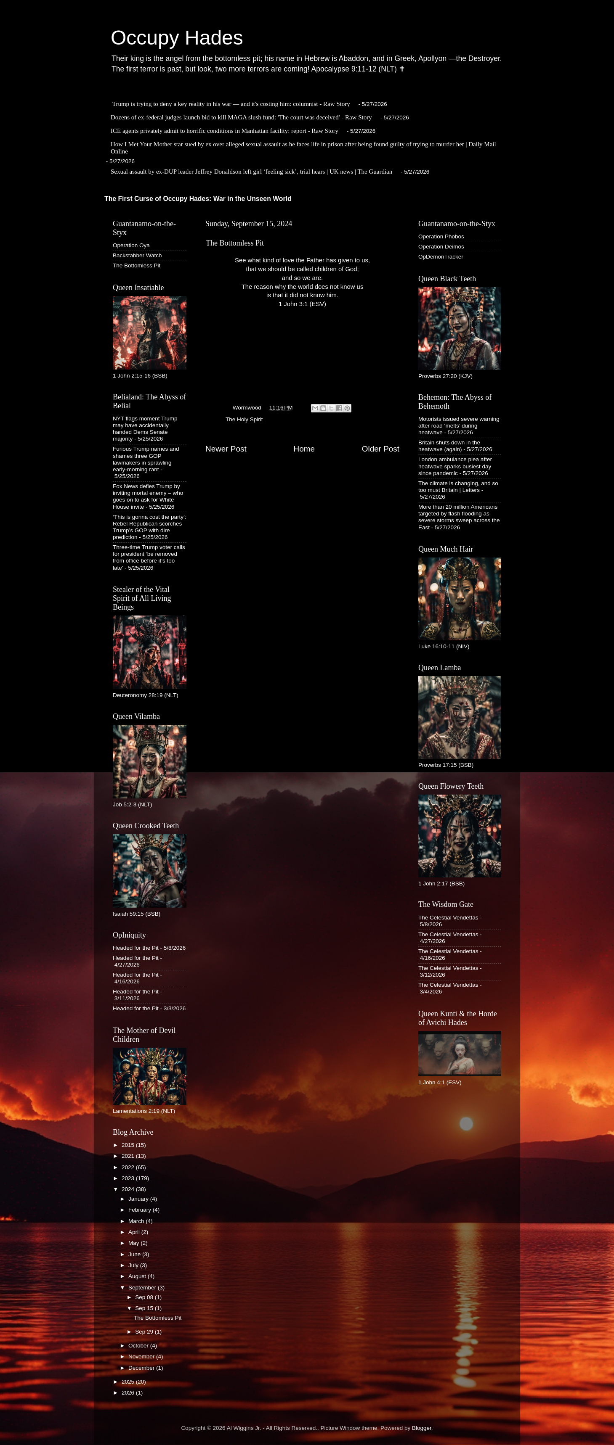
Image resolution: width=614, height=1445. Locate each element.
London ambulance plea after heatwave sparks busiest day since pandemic (455, 466)
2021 (129, 1156)
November (142, 1356)
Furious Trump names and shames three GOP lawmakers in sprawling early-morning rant (146, 459)
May (134, 1243)
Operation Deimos (441, 246)
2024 (129, 1189)
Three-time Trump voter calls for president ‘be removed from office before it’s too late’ (149, 557)
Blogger (421, 1428)
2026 (129, 1393)
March (137, 1221)
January (139, 1199)
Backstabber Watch (137, 255)
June (135, 1254)
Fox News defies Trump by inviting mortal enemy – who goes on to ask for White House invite (148, 496)
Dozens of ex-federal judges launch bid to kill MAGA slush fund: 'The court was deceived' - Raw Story (241, 117)
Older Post (380, 448)
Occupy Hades (177, 37)
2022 (129, 1167)
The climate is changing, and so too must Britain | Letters (458, 486)
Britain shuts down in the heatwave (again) (449, 445)
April (134, 1232)
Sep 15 (145, 1308)
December (142, 1368)
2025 (129, 1382)
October (139, 1345)
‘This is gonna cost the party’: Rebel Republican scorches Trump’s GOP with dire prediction (149, 527)
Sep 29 (145, 1332)
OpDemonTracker (440, 257)
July (134, 1265)
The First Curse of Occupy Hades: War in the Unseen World (198, 198)
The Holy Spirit (244, 419)
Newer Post (226, 448)
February (140, 1210)
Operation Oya (131, 245)
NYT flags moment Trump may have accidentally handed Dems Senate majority (145, 428)
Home (304, 448)
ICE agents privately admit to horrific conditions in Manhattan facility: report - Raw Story (224, 130)
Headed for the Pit (136, 948)
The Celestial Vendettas (448, 917)
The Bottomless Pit (136, 265)
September (143, 1287)
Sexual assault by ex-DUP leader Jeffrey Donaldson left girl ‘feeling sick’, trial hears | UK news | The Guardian (251, 171)
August (138, 1276)
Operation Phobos (441, 236)
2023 (129, 1178)
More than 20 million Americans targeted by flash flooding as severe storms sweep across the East (459, 517)
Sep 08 (145, 1297)
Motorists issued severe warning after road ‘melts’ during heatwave (459, 426)
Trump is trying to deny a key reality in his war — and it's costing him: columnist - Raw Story (231, 103)
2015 (129, 1145)
